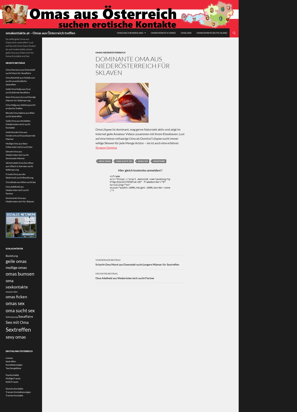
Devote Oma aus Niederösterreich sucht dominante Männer (17, 155)
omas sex (143, 161)
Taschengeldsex (13, 368)
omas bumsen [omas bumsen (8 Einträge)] (20, 273)
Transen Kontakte (14, 395)
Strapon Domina (106, 147)
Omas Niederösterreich (110, 52)
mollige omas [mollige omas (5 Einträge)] (16, 267)
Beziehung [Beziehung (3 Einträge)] (12, 255)
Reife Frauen (12, 381)
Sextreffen (11, 361)
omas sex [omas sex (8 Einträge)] (15, 303)
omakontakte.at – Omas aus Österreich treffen (40, 33)
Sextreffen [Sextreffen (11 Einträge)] (18, 329)
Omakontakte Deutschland (211, 33)
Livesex (9, 358)
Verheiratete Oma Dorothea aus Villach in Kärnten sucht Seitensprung (19, 166)
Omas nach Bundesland (130, 33)
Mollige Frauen (13, 378)
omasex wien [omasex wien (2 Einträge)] (12, 292)
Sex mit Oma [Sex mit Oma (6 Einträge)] (17, 322)
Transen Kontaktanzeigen (18, 392)
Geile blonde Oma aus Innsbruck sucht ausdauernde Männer (20, 135)
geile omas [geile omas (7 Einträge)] (16, 261)
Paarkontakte (12, 375)
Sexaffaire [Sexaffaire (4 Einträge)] (25, 317)
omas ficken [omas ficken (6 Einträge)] (16, 296)
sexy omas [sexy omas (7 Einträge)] (16, 337)
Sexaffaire (159, 161)
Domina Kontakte (14, 388)
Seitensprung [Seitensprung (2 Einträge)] (12, 317)
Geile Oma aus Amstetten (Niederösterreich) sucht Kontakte (18, 124)
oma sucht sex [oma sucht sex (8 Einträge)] (20, 310)
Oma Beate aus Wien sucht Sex (21, 182)
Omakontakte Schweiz (163, 33)
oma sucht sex (124, 161)
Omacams (186, 33)
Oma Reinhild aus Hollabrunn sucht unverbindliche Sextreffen (20, 81)
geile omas (105, 161)
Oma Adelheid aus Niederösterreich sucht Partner (140, 275)
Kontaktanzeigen (14, 364)
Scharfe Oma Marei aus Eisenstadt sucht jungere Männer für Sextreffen (140, 262)
